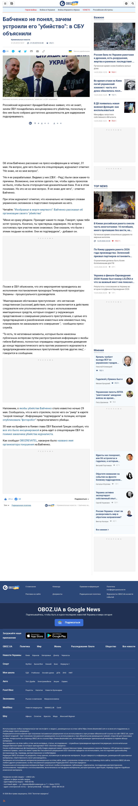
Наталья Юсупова (103, 484)
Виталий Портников (104, 465)
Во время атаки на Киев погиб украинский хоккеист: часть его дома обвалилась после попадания (108, 86)
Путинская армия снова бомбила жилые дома (112, 67)
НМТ (71, 673)
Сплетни (37, 716)
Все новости (129, 646)
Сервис (65, 681)
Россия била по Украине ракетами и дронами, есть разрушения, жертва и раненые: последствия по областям (114, 58)
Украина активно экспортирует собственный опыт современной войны (106, 495)
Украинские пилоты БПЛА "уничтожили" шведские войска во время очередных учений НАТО (109, 395)
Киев (28, 655)
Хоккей (48, 664)
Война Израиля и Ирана (69, 10)
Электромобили (44, 681)
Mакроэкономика (51, 699)
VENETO (86, 10)
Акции (56, 681)
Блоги (91, 646)
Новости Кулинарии (53, 690)
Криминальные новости (20, 40)
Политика (25, 646)
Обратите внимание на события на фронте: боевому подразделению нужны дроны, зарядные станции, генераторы (109, 477)
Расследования (79, 646)
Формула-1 (65, 664)
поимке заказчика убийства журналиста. (28, 434)
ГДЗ (27, 673)
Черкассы (65, 655)
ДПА (58, 673)
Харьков (35, 655)
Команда (56, 587)
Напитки (39, 690)
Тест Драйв (30, 681)
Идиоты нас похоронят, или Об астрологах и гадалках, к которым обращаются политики (108, 458)
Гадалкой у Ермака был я (109, 379)
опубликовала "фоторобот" (19, 419)
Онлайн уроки (48, 673)
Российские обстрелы (103, 10)
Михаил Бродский (103, 383)
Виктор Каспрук (102, 521)
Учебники (35, 673)
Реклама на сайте (33, 594)
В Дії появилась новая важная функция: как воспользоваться (106, 107)
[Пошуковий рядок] (132, 3)
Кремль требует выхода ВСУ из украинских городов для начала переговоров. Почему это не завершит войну (107, 360)
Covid (59, 708)
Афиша (28, 716)
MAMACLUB (49, 708)
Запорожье (46, 655)
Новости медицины (34, 708)
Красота (47, 716)
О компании (31, 587)
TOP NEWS (101, 186)
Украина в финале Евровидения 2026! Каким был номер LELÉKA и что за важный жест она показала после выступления (114, 279)
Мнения (99, 350)
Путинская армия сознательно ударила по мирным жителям (113, 235)
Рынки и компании (34, 699)
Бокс (56, 664)
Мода (55, 716)
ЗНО (64, 673)
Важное (99, 17)
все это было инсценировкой (21, 430)
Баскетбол (38, 664)
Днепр (56, 655)
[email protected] (34, 787)
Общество (110, 646)
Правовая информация (89, 587)
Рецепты (29, 690)
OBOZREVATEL (28, 440)
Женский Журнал (67, 716)
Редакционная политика (21, 505)
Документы (57, 594)
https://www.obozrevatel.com (94, 729)
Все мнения (101, 529)
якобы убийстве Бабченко (35, 408)
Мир (39, 646)
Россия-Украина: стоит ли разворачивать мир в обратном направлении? (109, 514)
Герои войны (31, 10)
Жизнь (57, 646)
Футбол (29, 664)
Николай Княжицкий (104, 367)
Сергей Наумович (103, 503)
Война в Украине (47, 10)
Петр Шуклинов (102, 402)
